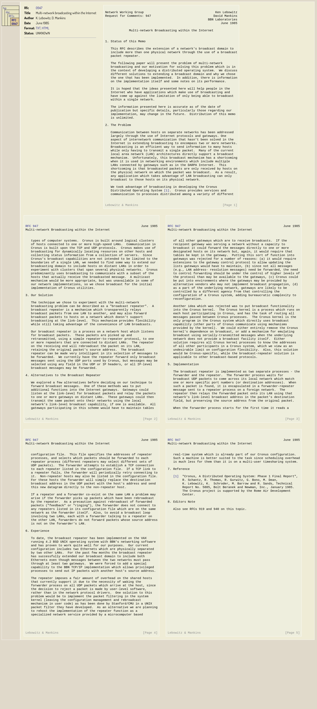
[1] (166, 211)
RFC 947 (31, 249)
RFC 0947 (15, 21)
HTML (45, 28)
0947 (39, 8)
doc (8, 12)
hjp (4, 8)
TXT (38, 28)
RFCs (11, 16)
